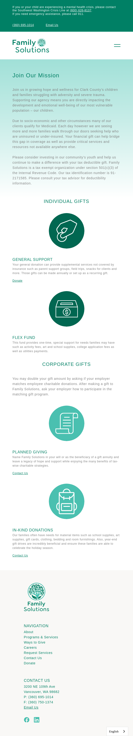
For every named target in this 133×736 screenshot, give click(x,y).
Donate (18, 280)
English (114, 731)
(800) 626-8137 (80, 10)
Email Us (52, 25)
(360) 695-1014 (23, 25)
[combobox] (117, 731)
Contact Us (20, 473)
